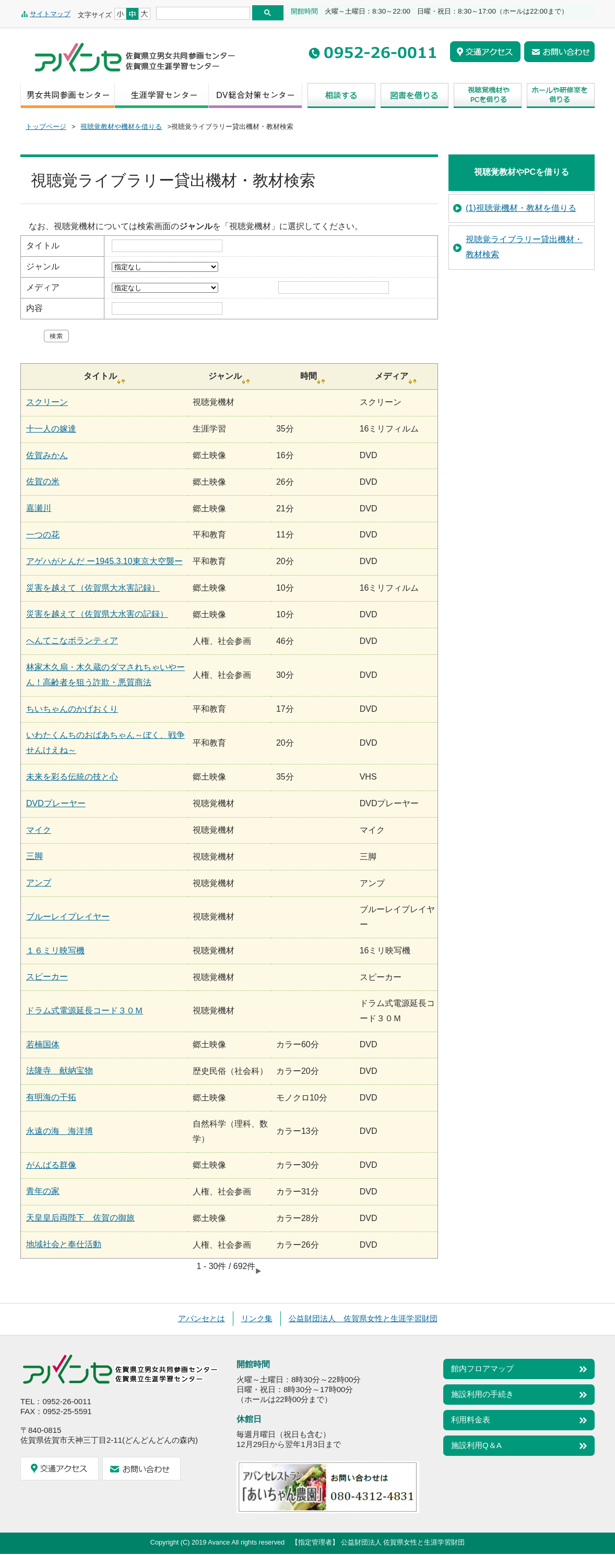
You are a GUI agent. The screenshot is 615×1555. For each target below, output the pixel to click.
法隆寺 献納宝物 (59, 1070)
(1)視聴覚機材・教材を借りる (521, 208)
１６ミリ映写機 (55, 950)
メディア (43, 287)
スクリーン (47, 402)
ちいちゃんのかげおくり (72, 708)
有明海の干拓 (51, 1097)
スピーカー (47, 976)
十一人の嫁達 (51, 428)
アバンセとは (201, 1318)
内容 (34, 308)
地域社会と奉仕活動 (63, 1244)
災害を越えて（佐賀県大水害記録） (93, 587)
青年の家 (43, 1191)
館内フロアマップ (482, 1368)
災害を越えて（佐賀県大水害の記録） (97, 613)
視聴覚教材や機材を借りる (121, 126)
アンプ (38, 882)
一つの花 (43, 534)
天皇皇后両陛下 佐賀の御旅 (80, 1217)
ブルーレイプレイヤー (68, 916)
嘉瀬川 (38, 508)
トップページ (46, 126)
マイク (38, 830)
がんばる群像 (51, 1165)
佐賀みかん (47, 455)
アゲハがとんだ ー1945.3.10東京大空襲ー (104, 561)
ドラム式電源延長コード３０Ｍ (84, 1010)
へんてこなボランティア (72, 640)
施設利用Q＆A (476, 1445)
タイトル (43, 245)
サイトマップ (50, 14)
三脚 (34, 856)
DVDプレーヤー (56, 803)
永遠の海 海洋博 (59, 1131)
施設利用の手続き (482, 1394)
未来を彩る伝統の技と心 (72, 776)
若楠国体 (43, 1044)
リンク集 (257, 1318)
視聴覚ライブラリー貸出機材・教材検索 (524, 247)
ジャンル (43, 266)
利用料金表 (470, 1419)
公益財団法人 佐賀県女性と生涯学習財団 (363, 1318)
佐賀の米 (43, 481)
